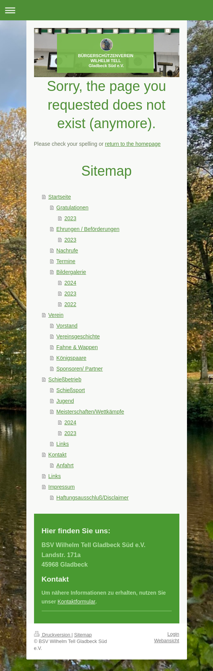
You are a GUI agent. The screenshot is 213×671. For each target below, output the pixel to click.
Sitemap (83, 635)
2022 (70, 304)
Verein (55, 315)
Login (173, 634)
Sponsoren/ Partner (79, 369)
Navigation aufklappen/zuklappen (106, 10)
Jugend (65, 401)
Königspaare (71, 358)
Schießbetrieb (64, 379)
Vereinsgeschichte (78, 336)
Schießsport (70, 390)
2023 (70, 218)
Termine (65, 261)
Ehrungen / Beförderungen (87, 229)
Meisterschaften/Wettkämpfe (90, 412)
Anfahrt (64, 465)
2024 (70, 283)
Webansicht (166, 640)
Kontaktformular (77, 601)
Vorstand (66, 326)
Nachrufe (67, 250)
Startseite (59, 197)
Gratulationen (72, 207)
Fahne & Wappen (77, 347)
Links (62, 444)
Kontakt (57, 455)
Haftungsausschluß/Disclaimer (92, 498)
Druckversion (53, 635)
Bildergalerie (71, 272)
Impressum (61, 487)
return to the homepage (133, 144)
